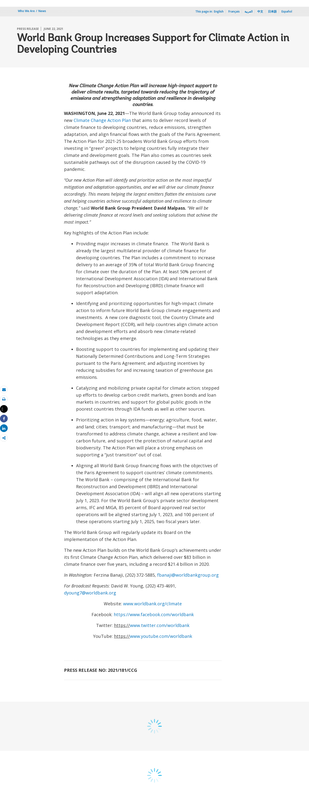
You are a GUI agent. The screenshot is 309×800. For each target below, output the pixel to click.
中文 (260, 11)
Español (286, 11)
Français (234, 11)
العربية (249, 11)
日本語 (272, 11)
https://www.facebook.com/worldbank (154, 614)
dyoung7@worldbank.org (90, 593)
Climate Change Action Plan (102, 120)
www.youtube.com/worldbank (161, 636)
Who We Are (26, 11)
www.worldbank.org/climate (152, 604)
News (42, 11)
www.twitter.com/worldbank (160, 625)
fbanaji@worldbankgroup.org (188, 575)
